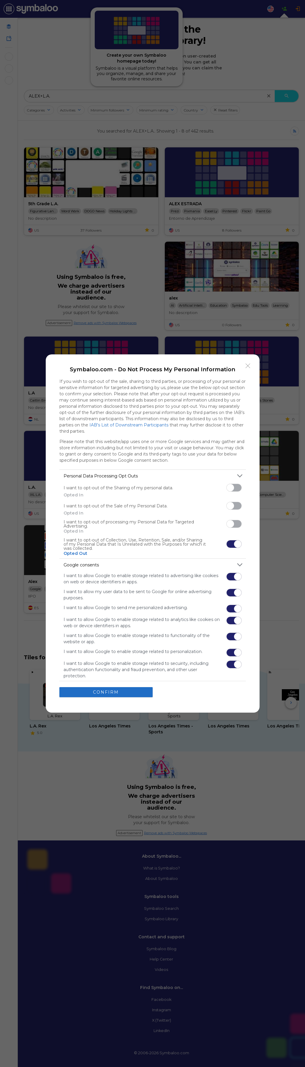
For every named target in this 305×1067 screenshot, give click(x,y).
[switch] (234, 488)
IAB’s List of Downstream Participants (128, 425)
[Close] (248, 366)
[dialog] (153, 533)
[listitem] (152, 476)
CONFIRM (106, 692)
